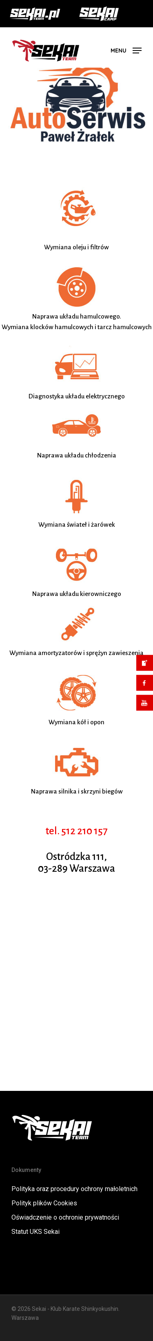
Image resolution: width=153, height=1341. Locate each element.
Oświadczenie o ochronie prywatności (65, 1217)
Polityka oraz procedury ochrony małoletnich (74, 1189)
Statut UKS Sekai (35, 1231)
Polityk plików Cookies (44, 1203)
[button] (126, 50)
